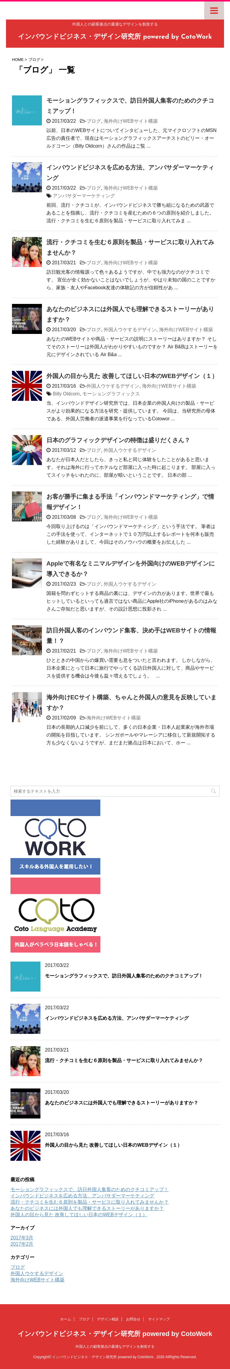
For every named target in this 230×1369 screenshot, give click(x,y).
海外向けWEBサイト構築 (131, 121)
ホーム (65, 1319)
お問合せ (133, 1319)
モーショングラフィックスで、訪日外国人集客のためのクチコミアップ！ (124, 975)
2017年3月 (22, 1237)
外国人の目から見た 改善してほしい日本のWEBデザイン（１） (132, 376)
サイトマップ (159, 1319)
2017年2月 (22, 1244)
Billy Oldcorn (66, 393)
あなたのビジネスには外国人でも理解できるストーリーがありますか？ (121, 1102)
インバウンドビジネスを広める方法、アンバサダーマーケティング (117, 1018)
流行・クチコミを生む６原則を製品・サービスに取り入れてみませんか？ (124, 1060)
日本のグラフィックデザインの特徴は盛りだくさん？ (118, 440)
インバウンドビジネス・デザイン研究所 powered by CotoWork (115, 37)
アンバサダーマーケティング (84, 195)
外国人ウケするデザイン (130, 329)
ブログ (94, 121)
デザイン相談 (108, 1319)
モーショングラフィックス (111, 393)
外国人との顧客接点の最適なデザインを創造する (115, 1346)
